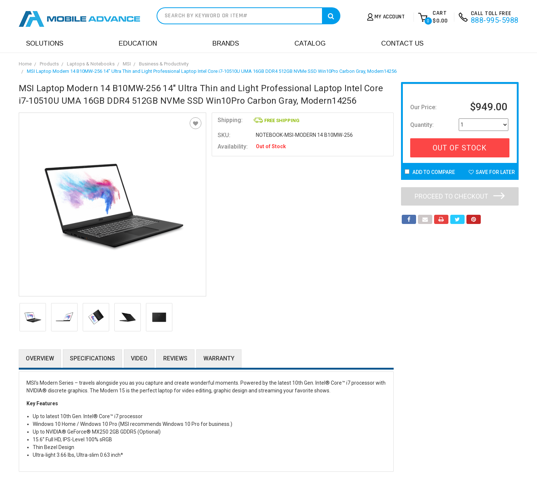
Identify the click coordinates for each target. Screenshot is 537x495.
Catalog (310, 43)
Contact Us (402, 43)
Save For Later (492, 172)
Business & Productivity (164, 64)
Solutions (44, 43)
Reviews (175, 358)
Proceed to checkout (460, 196)
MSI (127, 64)
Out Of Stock (460, 147)
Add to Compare (430, 172)
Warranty (219, 358)
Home (25, 64)
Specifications (92, 358)
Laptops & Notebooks (91, 64)
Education (138, 43)
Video (139, 358)
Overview (40, 358)
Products (49, 64)
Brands (225, 43)
